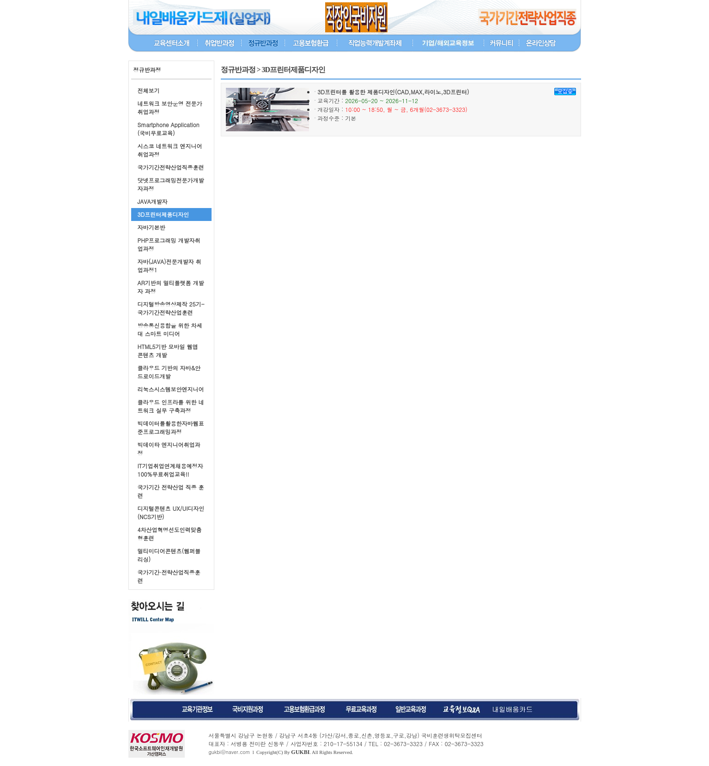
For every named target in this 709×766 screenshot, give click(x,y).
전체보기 (149, 90)
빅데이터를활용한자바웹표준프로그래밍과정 (171, 427)
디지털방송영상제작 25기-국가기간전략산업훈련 (171, 308)
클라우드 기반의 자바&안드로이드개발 (169, 372)
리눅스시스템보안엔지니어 (171, 389)
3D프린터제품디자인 (163, 214)
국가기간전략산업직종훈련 (171, 167)
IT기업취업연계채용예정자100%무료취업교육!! (170, 470)
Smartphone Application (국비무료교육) (169, 129)
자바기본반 (151, 227)
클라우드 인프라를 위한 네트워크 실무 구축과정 (171, 406)
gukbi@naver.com (229, 751)
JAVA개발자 (153, 201)
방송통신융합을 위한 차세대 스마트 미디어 (170, 329)
